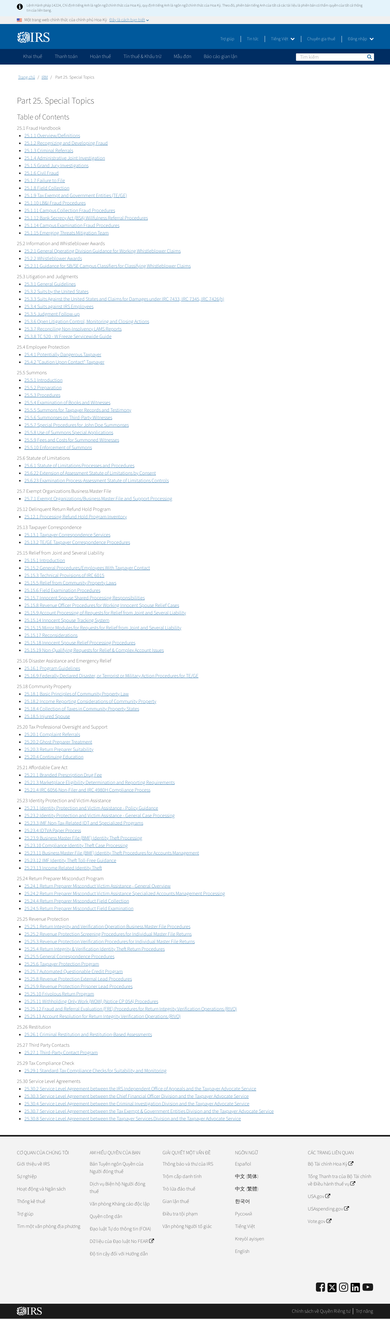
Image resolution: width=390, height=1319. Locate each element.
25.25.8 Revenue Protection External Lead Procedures (78, 979)
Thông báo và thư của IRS (187, 1164)
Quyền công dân (106, 1216)
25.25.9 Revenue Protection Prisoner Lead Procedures (78, 986)
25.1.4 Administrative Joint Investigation (64, 158)
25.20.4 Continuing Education (53, 757)
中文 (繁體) (246, 1189)
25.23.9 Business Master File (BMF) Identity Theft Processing (83, 838)
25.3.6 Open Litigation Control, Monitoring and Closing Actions (86, 321)
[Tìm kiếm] (335, 57)
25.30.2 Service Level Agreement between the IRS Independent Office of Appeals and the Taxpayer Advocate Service (140, 1088)
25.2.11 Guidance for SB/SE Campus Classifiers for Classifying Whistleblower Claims (107, 266)
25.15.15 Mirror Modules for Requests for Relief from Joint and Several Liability (102, 627)
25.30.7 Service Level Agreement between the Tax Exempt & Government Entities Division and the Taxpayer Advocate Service (149, 1111)
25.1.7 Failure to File (44, 180)
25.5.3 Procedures (42, 395)
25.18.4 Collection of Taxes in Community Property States (81, 709)
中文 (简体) (246, 1176)
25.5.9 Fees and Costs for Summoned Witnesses (71, 440)
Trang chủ (26, 77)
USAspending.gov (328, 1208)
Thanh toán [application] (66, 56)
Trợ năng (364, 1311)
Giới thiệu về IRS (33, 1164)
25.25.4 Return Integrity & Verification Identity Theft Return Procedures (94, 949)
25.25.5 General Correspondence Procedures (69, 956)
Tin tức (252, 39)
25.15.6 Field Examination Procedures (62, 590)
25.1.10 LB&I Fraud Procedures (55, 203)
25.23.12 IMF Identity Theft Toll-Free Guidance (70, 860)
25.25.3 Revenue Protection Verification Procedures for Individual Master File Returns (109, 941)
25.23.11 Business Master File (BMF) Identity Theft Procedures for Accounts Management (111, 853)
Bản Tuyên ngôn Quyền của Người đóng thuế (116, 1168)
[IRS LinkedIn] (355, 1289)
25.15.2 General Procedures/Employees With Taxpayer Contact (87, 568)
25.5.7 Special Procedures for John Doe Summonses (76, 425)
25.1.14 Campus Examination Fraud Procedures (71, 225)
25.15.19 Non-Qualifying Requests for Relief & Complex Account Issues (94, 650)
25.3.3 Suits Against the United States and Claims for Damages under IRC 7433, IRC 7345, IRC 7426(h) (124, 299)
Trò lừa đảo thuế (178, 1189)
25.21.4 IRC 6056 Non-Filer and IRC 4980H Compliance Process (87, 790)
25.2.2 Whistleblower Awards (53, 258)
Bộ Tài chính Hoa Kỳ (330, 1164)
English (242, 1251)
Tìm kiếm (369, 57)
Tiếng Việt (283, 39)
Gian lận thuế (175, 1201)
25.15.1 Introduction (44, 560)
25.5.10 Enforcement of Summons (58, 447)
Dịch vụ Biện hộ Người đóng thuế (117, 1188)
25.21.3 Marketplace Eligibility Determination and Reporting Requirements (99, 782)
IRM (45, 77)
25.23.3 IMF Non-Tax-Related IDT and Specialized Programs (83, 823)
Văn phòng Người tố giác (187, 1226)
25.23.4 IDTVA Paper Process (52, 830)
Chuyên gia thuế (321, 39)
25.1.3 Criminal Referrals (48, 150)
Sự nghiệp (27, 1176)
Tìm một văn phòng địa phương (48, 1226)
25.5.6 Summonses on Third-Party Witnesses (68, 417)
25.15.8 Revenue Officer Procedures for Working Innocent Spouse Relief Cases (101, 605)
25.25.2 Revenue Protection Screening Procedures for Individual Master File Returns (108, 934)
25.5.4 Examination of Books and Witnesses (67, 402)
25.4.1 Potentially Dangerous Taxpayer (62, 354)
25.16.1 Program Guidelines (52, 668)
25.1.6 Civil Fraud (41, 173)
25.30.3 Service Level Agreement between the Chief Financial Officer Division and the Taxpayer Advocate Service (136, 1096)
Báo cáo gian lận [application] (220, 56)
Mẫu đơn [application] (182, 56)
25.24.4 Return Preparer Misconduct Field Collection (76, 901)
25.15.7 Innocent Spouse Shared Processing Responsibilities (84, 597)
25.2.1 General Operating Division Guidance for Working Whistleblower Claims (102, 251)
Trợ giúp (227, 39)
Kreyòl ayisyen (249, 1238)
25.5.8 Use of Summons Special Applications (68, 432)
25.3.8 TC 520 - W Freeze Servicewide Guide (68, 336)
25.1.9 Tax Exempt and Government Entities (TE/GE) (75, 195)
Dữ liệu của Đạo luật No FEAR (122, 1241)
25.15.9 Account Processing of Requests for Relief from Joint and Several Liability (105, 612)
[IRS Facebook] (320, 1287)
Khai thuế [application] (32, 56)
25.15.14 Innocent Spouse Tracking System (66, 620)
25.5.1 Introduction (43, 380)
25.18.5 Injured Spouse (47, 716)
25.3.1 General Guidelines (50, 284)
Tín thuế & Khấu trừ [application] (142, 56)
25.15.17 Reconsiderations (51, 635)
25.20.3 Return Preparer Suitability (58, 749)
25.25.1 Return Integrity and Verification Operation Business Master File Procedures (107, 926)
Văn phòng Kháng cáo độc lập (120, 1203)
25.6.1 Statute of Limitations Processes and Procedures (79, 465)
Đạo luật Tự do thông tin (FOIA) (120, 1228)
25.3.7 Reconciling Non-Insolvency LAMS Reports (73, 329)
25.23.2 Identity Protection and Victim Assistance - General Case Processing (99, 815)
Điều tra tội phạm (180, 1213)
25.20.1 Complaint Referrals (52, 734)
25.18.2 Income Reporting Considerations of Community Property (90, 701)
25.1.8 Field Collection (46, 188)
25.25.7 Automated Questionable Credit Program (73, 971)
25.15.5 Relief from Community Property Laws (70, 582)
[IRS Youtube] (367, 1287)
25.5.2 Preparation (43, 387)
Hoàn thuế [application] (100, 56)
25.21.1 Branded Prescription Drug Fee (63, 775)
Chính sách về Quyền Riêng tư (321, 1311)
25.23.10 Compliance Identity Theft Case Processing (76, 845)
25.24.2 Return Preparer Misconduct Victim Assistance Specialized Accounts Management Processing (124, 893)
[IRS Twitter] (332, 1289)
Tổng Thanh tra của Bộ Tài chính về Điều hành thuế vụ (339, 1180)
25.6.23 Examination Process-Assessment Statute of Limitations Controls (96, 480)
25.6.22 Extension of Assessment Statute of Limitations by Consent (90, 473)
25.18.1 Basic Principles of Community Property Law (76, 694)
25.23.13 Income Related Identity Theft (63, 868)
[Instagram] (343, 1287)
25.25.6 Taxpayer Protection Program (61, 964)
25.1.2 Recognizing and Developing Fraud (66, 143)
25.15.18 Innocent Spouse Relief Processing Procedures (79, 642)
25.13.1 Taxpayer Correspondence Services (67, 534)
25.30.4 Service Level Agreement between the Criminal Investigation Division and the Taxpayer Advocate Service (136, 1103)
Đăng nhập (361, 39)
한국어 (242, 1201)
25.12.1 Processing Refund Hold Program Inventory (75, 516)
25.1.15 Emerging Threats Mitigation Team (66, 233)
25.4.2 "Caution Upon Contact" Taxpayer (64, 362)
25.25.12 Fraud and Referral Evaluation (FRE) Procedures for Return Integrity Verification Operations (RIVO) (130, 1009)
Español (243, 1164)
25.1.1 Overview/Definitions (52, 135)
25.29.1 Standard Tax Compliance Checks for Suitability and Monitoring (95, 1070)
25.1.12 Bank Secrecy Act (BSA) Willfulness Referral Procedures (86, 218)
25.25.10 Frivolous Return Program (59, 994)
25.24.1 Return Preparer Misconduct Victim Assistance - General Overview (97, 886)
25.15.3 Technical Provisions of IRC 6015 (64, 575)
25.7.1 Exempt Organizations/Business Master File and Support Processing (98, 498)
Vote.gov (319, 1221)
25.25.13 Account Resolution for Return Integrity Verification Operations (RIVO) (102, 1016)
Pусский (243, 1213)
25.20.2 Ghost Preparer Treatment (58, 742)
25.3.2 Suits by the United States (56, 291)
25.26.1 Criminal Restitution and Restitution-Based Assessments (88, 1034)
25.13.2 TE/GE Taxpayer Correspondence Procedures (77, 542)
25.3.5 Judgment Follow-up (52, 314)
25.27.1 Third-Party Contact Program (61, 1052)
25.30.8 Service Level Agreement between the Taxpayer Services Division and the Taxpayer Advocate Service (132, 1118)
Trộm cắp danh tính (182, 1176)
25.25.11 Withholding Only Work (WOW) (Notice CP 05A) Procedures (91, 1001)
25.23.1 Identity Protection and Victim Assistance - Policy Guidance (91, 808)
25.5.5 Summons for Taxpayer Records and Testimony (77, 410)
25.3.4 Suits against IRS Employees (58, 306)
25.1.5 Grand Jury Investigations (56, 165)
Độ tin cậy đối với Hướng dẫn (119, 1253)
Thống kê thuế (31, 1201)
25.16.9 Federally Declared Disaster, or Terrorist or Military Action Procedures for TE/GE (111, 675)
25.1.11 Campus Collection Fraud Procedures (69, 210)
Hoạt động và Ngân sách (41, 1189)
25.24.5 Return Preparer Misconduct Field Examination (78, 908)
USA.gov (319, 1196)
